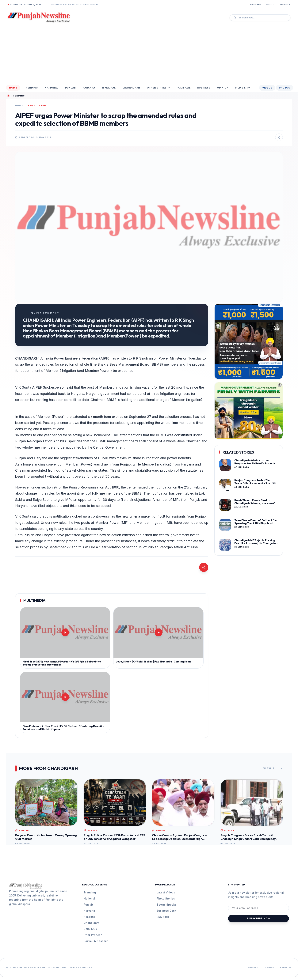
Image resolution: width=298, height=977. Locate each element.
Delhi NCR (90, 928)
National (51, 87)
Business (203, 87)
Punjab (70, 87)
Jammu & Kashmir (96, 941)
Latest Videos (166, 892)
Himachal (109, 87)
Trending (31, 87)
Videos (267, 87)
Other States (158, 87)
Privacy (253, 967)
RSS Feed (255, 4)
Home (13, 87)
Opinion (222, 87)
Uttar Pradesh (93, 935)
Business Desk (166, 910)
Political (183, 87)
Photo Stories (166, 898)
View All (273, 768)
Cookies (286, 967)
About (270, 4)
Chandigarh (131, 87)
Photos (284, 87)
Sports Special (167, 904)
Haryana (89, 87)
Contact (284, 4)
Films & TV (242, 87)
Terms (269, 967)
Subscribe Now (258, 918)
